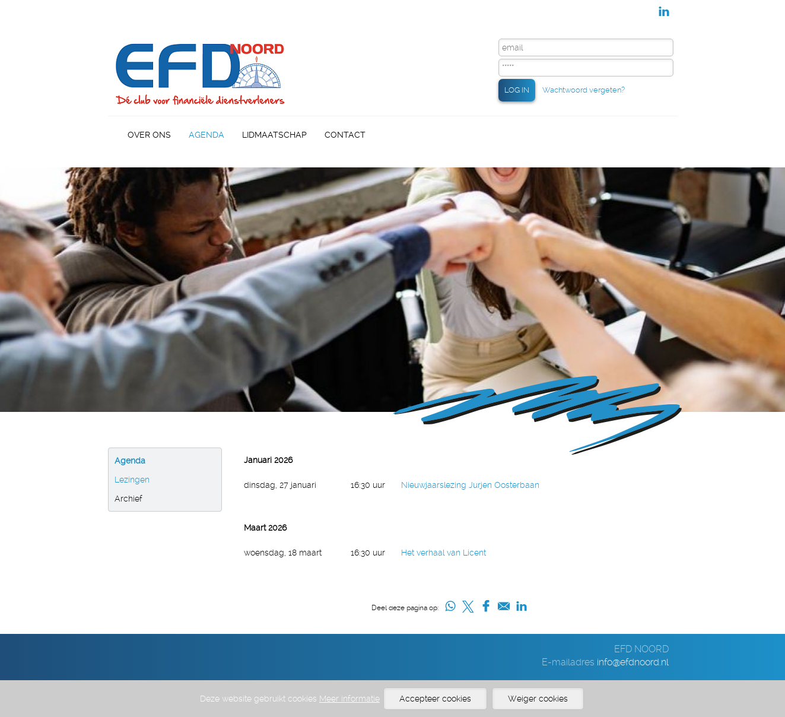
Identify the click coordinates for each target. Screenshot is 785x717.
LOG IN (516, 89)
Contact (345, 134)
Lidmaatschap (274, 134)
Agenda (206, 134)
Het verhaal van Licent (443, 552)
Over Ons (149, 134)
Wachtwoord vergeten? (583, 89)
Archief (128, 498)
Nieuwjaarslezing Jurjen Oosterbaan (470, 485)
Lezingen (132, 479)
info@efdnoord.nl (633, 662)
